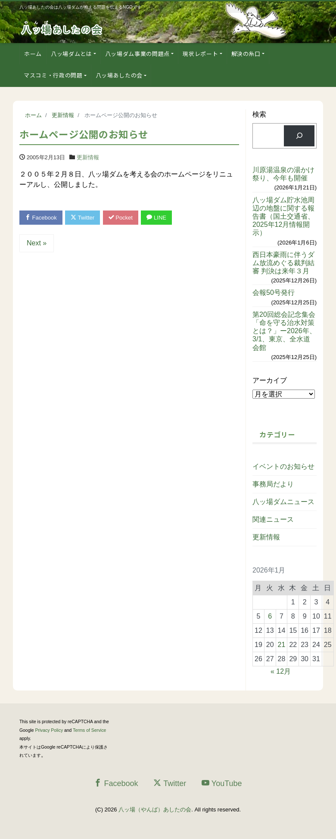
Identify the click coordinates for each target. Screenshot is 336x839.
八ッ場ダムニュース (283, 501)
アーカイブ (269, 380)
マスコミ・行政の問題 (53, 75)
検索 (259, 114)
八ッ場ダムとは (71, 54)
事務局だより (273, 484)
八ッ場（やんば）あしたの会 (154, 809)
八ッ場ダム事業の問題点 (137, 54)
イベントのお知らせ (283, 466)
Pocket (121, 217)
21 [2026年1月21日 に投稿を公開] (282, 644)
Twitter (82, 217)
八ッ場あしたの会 (119, 75)
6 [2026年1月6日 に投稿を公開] (270, 616)
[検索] (299, 135)
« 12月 (281, 671)
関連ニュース (273, 519)
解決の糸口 (246, 54)
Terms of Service (89, 730)
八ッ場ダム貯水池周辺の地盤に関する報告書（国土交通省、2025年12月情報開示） (283, 216)
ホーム (33, 54)
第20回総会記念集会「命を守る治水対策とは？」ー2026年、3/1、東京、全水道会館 (284, 331)
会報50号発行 (273, 292)
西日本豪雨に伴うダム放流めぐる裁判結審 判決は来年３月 (283, 263)
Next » (37, 243)
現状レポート (200, 54)
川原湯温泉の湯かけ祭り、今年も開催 (283, 174)
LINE (156, 217)
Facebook (41, 217)
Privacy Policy (49, 730)
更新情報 (88, 157)
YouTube (222, 783)
